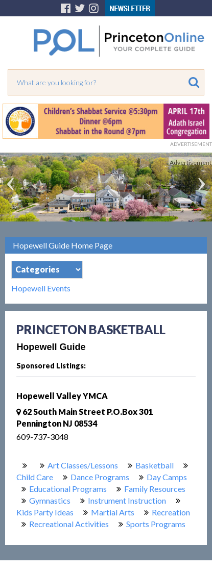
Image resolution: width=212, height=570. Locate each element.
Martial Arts (112, 512)
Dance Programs (99, 477)
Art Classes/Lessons (83, 465)
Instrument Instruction (127, 500)
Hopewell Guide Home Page (62, 245)
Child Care (34, 477)
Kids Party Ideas (45, 512)
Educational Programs (68, 488)
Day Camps (167, 477)
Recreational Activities (69, 524)
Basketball (154, 465)
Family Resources (154, 488)
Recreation (171, 512)
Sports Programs (155, 524)
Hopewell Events (40, 288)
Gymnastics (49, 500)
